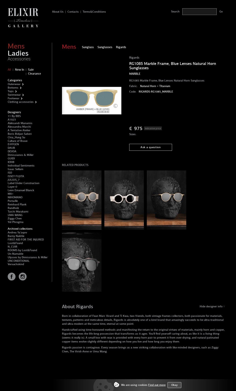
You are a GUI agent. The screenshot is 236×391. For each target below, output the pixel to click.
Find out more (157, 385)
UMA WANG (15, 215)
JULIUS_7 (14, 179)
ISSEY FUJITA (16, 176)
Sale (31, 69)
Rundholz (13, 208)
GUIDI (11, 158)
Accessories (19, 58)
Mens (16, 46)
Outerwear (14, 84)
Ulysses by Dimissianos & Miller (28, 257)
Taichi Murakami (18, 211)
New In (19, 69)
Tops (11, 91)
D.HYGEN (13, 144)
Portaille (13, 201)
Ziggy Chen (15, 218)
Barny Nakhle (16, 236)
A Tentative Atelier (19, 130)
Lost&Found (15, 243)
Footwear (13, 98)
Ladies (18, 53)
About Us (58, 11)
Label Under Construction (23, 183)
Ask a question (150, 147)
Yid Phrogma (15, 222)
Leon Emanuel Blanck (21, 190)
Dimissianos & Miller (21, 155)
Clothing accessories (21, 102)
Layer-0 (12, 186)
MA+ (10, 194)
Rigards (134, 57)
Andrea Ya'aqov (17, 232)
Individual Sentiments (21, 165)
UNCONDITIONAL (19, 261)
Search (175, 11)
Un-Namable (15, 253)
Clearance (34, 73)
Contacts (73, 11)
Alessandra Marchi (19, 126)
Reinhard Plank (17, 204)
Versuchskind (16, 264)
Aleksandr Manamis (20, 123)
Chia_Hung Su (16, 137)
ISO (10, 172)
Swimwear (14, 94)
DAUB (11, 148)
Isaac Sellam (15, 169)
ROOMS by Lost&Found (22, 250)
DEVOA (12, 151)
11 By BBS (14, 116)
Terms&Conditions (94, 11)
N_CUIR (12, 246)
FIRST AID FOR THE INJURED (26, 239)
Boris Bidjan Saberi (20, 134)
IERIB (11, 162)
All (9, 69)
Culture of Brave (17, 141)
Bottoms (13, 87)
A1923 (12, 119)
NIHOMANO (15, 197)
